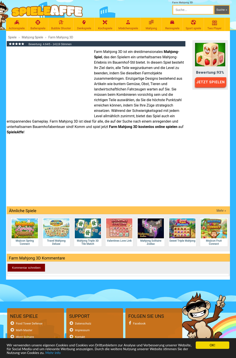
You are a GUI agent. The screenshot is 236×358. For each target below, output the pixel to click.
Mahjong (151, 25)
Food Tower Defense (29, 323)
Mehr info (52, 352)
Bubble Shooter (61, 25)
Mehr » (221, 210)
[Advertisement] (48, 81)
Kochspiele (105, 25)
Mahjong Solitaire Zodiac (151, 231)
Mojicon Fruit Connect (214, 231)
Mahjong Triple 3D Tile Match (88, 231)
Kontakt (80, 337)
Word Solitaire (25, 337)
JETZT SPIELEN (210, 82)
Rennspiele (172, 25)
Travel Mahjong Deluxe (56, 231)
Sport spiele (193, 25)
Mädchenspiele (128, 25)
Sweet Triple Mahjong (182, 230)
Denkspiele (84, 25)
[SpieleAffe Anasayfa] (47, 11)
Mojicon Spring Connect (25, 231)
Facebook (139, 323)
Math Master (24, 330)
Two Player (214, 25)
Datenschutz (83, 323)
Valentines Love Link (119, 230)
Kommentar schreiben (26, 267)
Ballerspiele (38, 25)
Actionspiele (17, 25)
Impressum (82, 330)
